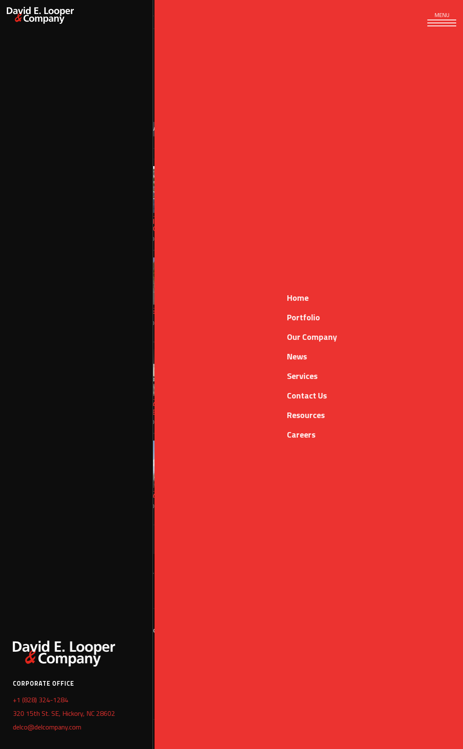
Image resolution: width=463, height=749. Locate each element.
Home (14, 704)
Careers (320, 14)
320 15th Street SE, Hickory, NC (108, 630)
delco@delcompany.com (94, 697)
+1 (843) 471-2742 (304, 652)
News (237, 14)
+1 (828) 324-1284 (87, 652)
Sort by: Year (141, 128)
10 (420, 539)
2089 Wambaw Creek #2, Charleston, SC (339, 630)
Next (442, 539)
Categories (74, 128)
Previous (283, 539)
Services (101, 14)
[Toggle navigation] (442, 21)
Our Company (194, 14)
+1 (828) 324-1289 (87, 675)
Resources (276, 14)
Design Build (219, 128)
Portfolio (144, 14)
